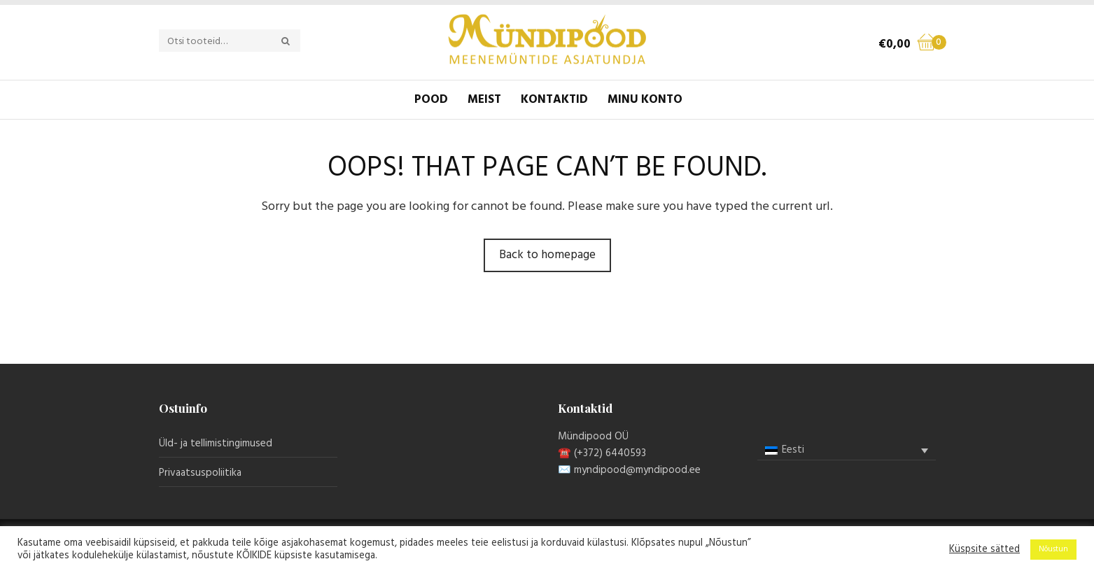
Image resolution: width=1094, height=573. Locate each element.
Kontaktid (554, 99)
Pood (431, 99)
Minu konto (645, 99)
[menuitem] (846, 450)
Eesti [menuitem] (793, 449)
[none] (846, 450)
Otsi (293, 41)
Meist (484, 99)
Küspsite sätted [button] (984, 550)
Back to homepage (547, 255)
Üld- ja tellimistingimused (215, 443)
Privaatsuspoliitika (200, 473)
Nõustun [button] (1053, 549)
